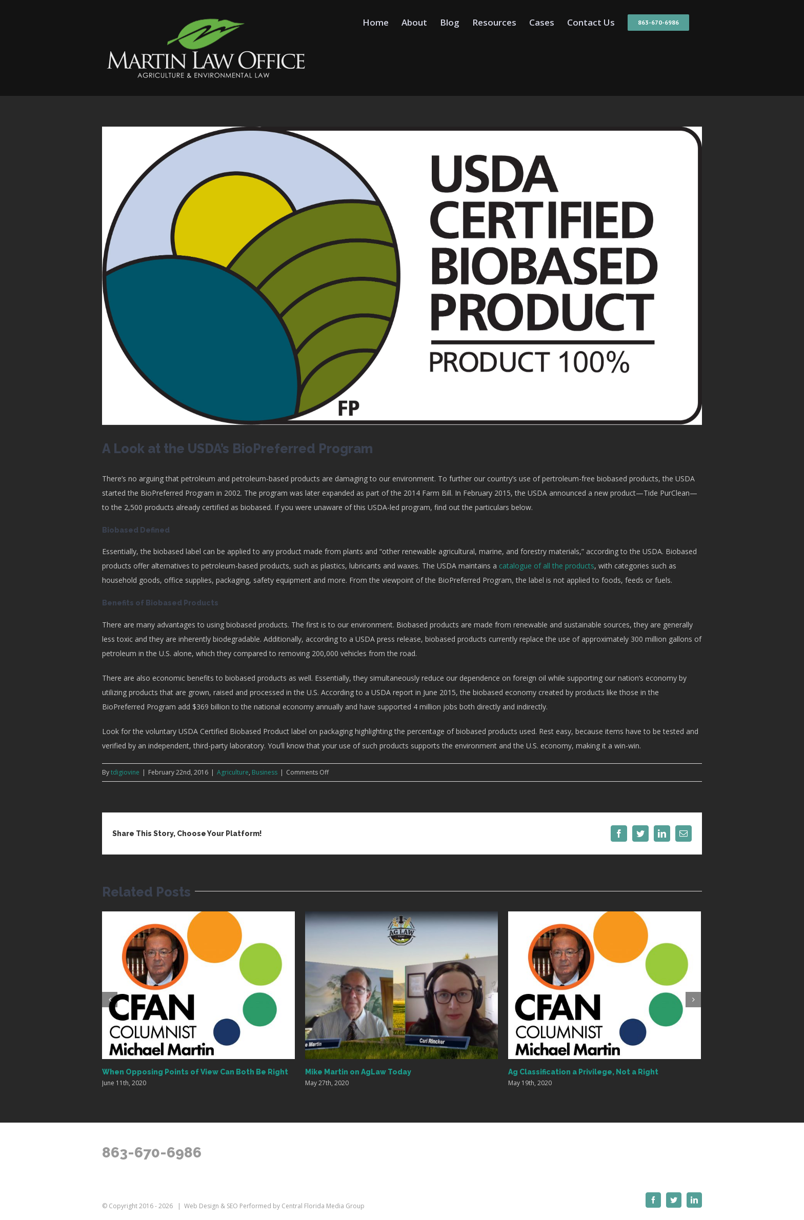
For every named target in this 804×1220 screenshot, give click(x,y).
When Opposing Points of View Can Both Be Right (195, 1072)
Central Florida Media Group (323, 1206)
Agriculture (233, 772)
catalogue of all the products (546, 566)
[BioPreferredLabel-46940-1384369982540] (402, 276)
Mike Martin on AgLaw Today (358, 1072)
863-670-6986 (152, 1152)
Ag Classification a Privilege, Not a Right (583, 1072)
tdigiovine (125, 772)
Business (264, 772)
